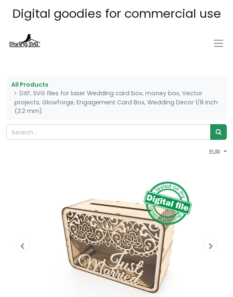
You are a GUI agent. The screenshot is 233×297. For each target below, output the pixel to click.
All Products (29, 84)
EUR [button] (215, 151)
